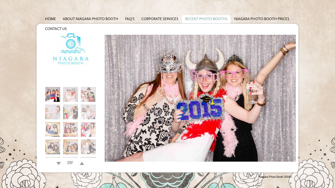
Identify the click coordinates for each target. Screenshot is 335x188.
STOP (70, 163)
